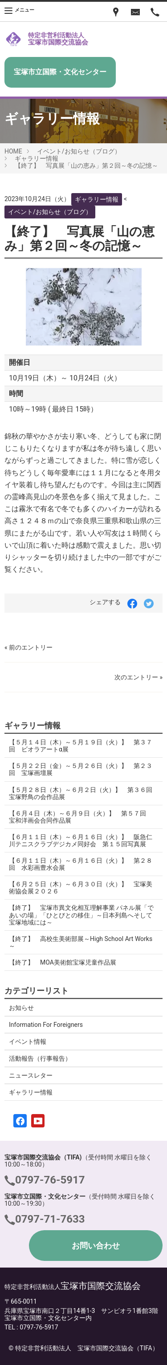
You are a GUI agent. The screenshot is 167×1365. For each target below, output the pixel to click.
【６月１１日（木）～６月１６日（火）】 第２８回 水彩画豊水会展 (80, 864)
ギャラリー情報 (36, 158)
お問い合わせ (96, 1245)
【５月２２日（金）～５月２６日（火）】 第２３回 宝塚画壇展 (80, 769)
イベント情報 (27, 1041)
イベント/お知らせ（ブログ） (79, 151)
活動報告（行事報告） (40, 1058)
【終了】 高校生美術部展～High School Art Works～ (80, 942)
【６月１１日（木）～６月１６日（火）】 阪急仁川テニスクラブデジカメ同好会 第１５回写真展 (80, 840)
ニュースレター (31, 1075)
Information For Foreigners (46, 1024)
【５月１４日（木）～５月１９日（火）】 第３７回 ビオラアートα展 (80, 746)
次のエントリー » (138, 677)
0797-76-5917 (50, 1180)
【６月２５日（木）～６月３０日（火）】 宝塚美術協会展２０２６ (80, 887)
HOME (13, 151)
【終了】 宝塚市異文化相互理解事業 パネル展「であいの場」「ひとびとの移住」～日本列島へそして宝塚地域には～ (81, 914)
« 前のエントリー (28, 647)
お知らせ (21, 1007)
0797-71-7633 (50, 1219)
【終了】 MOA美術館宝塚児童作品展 (62, 962)
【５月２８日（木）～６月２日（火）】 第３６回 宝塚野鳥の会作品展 (84, 793)
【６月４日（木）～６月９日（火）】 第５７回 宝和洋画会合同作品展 (80, 817)
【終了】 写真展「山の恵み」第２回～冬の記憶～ (86, 165)
